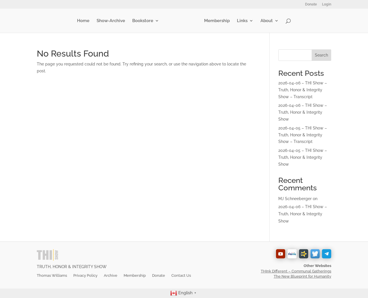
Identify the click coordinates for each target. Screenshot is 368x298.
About (265, 21)
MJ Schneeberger (295, 198)
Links (241, 21)
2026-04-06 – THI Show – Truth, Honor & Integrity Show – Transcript (302, 90)
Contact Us (181, 275)
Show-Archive (112, 21)
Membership (216, 21)
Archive (110, 275)
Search (321, 55)
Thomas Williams (52, 275)
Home (84, 21)
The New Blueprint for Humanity (302, 276)
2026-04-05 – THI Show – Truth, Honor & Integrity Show (302, 157)
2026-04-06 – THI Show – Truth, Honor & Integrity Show (302, 112)
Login (326, 4)
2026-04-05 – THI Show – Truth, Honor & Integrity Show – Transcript (302, 135)
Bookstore (143, 21)
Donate (311, 4)
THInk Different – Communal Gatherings (296, 271)
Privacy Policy (85, 275)
